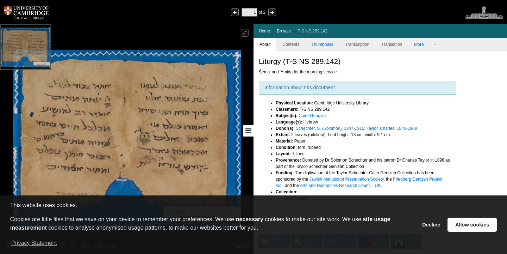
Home (264, 31)
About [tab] (264, 44)
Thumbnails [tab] (322, 44)
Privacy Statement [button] (34, 243)
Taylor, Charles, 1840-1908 (392, 128)
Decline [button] (431, 225)
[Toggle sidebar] (248, 131)
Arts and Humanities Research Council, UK (340, 185)
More (423, 44)
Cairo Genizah (312, 115)
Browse (284, 31)
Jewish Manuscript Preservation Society (346, 179)
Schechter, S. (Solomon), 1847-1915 (330, 128)
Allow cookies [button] (472, 225)
